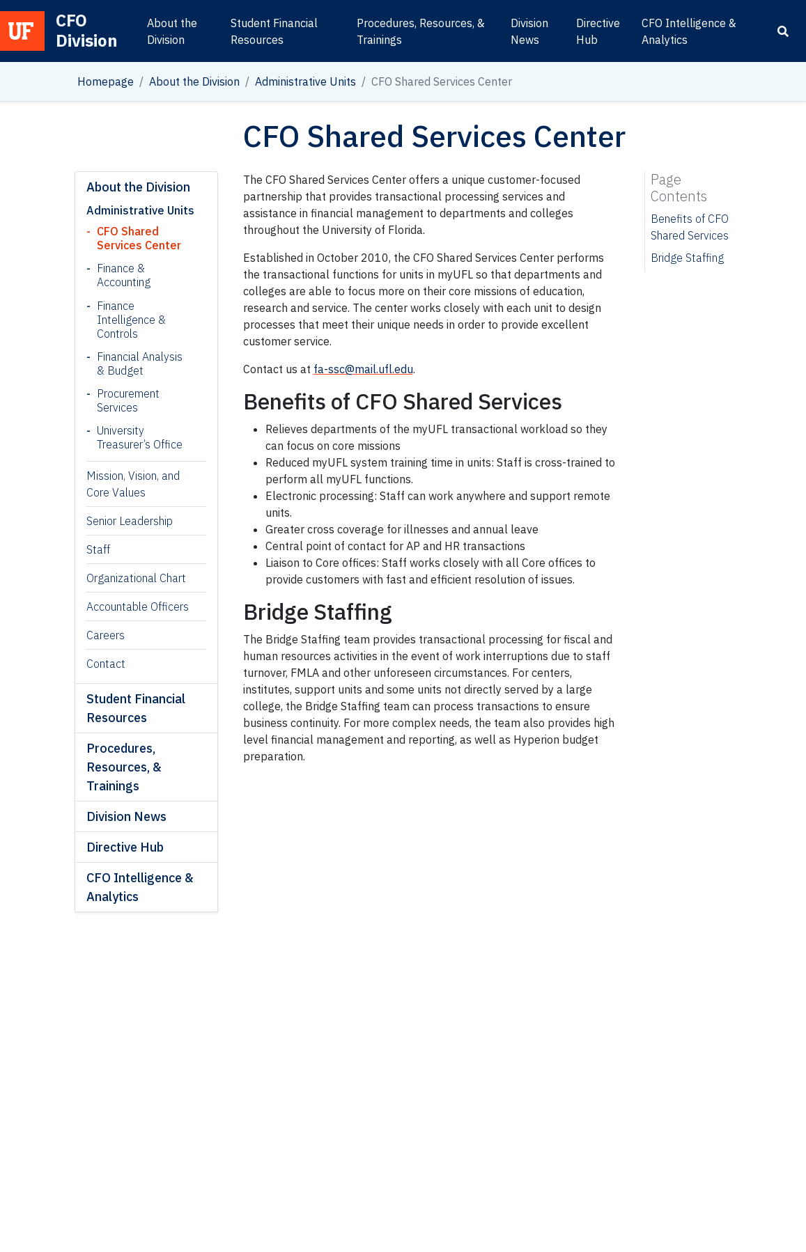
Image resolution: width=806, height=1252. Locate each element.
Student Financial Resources (274, 31)
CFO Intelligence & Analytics (689, 31)
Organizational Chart (136, 578)
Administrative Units (305, 81)
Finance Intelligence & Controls (131, 320)
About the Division (172, 31)
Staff (98, 549)
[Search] (783, 31)
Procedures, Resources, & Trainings (421, 31)
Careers (105, 635)
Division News (529, 31)
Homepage (105, 81)
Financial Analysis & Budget (140, 363)
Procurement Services (128, 400)
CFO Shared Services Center (139, 238)
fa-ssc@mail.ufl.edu (363, 369)
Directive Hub (598, 31)
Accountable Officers (137, 606)
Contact (105, 664)
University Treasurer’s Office (140, 437)
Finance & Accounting (123, 275)
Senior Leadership (129, 521)
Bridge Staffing (687, 258)
